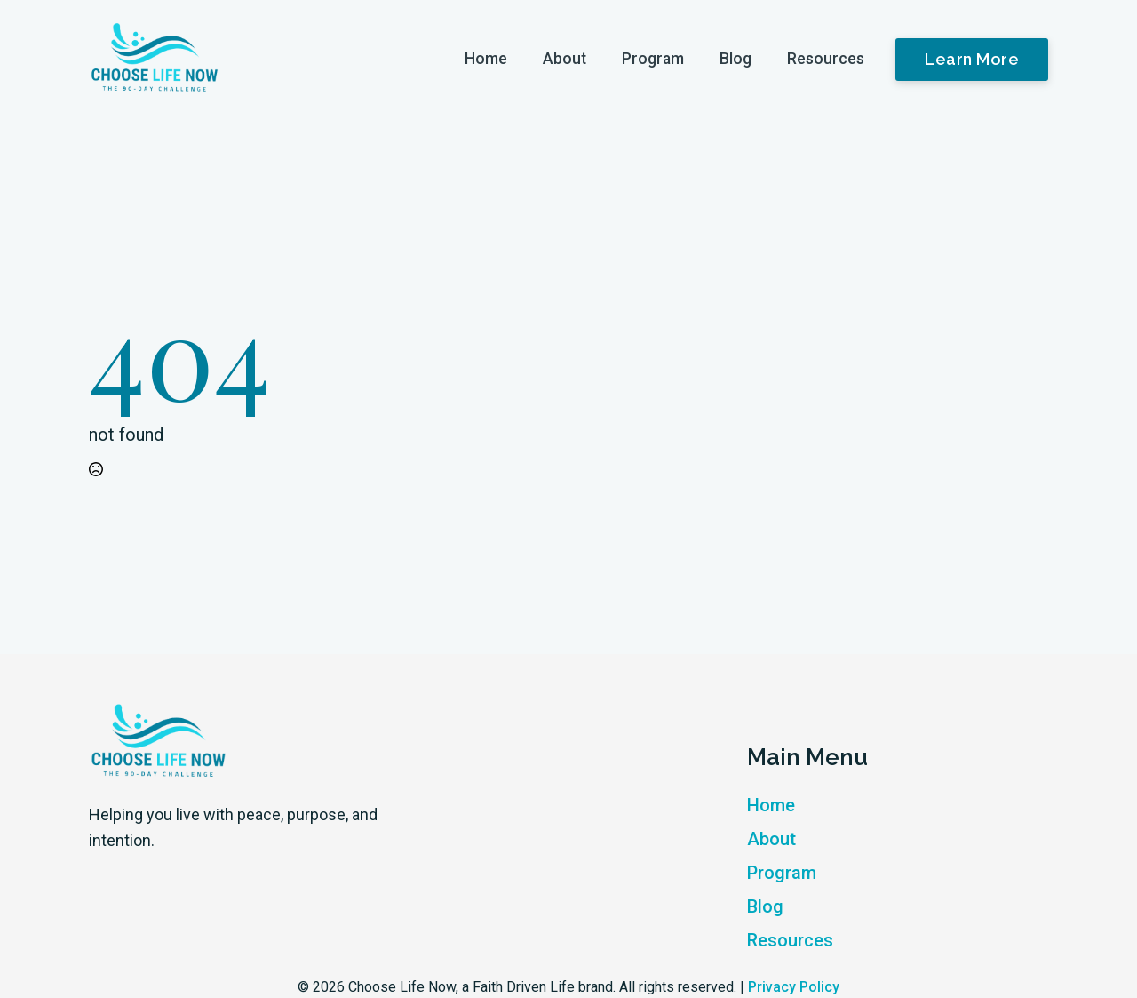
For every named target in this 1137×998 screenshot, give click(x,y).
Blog (735, 59)
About (564, 59)
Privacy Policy (793, 986)
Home (486, 59)
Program (653, 59)
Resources (825, 59)
